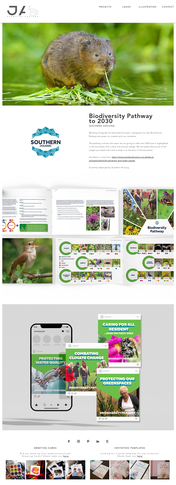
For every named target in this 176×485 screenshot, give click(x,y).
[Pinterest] (88, 441)
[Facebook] (69, 441)
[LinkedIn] (97, 441)
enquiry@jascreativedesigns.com (93, 445)
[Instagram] (78, 441)
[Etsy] (107, 441)
